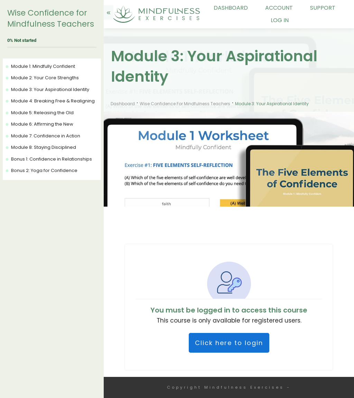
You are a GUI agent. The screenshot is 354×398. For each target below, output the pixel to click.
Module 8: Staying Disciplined (43, 147)
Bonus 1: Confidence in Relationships (51, 159)
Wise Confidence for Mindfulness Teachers (50, 18)
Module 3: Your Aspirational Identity (50, 89)
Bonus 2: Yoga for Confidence (44, 170)
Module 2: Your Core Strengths (45, 77)
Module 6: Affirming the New (42, 124)
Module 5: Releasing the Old (42, 112)
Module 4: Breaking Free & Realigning (53, 101)
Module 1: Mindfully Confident (43, 66)
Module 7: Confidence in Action (45, 136)
